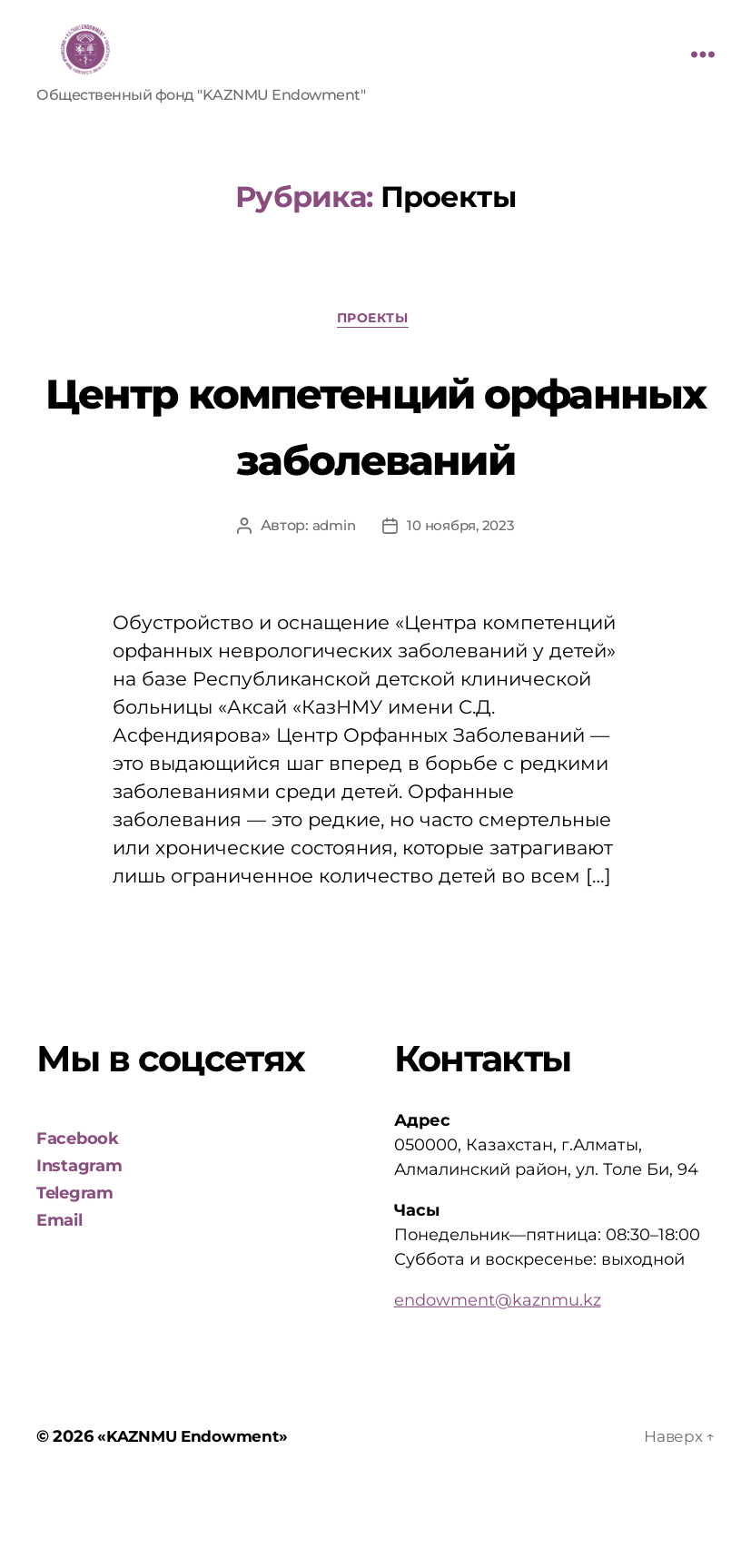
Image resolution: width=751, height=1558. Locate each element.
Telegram (75, 1263)
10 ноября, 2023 (462, 595)
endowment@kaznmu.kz (497, 1370)
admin (330, 595)
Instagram (79, 1236)
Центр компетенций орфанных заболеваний (376, 457)
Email (59, 1290)
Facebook (77, 1208)
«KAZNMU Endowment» (196, 1506)
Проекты (376, 321)
